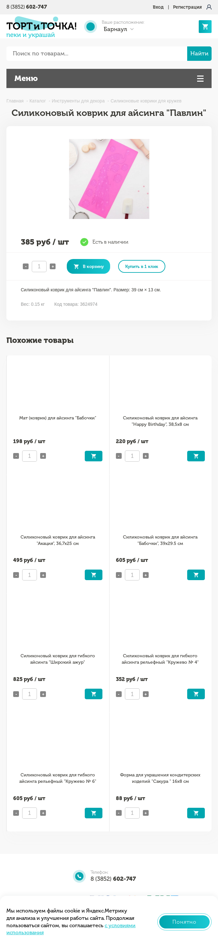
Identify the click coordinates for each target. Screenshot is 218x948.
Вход (158, 7)
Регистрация (187, 7)
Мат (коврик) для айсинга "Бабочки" (57, 418)
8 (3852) (26, 7)
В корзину (93, 266)
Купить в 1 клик (141, 266)
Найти (199, 53)
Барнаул (115, 29)
